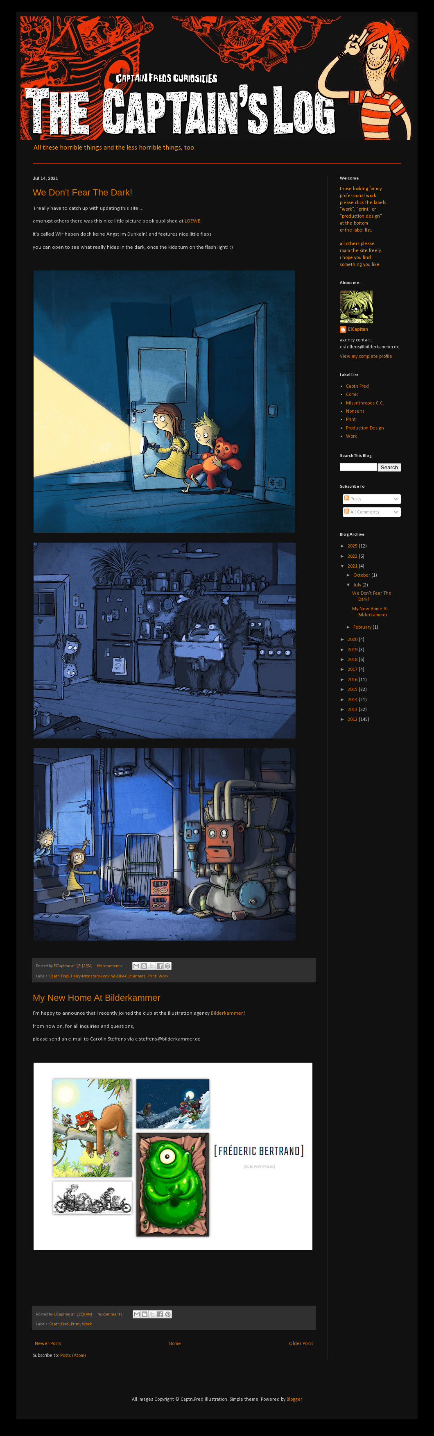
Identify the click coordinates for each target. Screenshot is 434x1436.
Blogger (294, 1399)
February (363, 627)
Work (163, 976)
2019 (353, 650)
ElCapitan (358, 329)
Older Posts (301, 1343)
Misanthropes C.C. (365, 403)
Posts (352, 499)
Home (175, 1343)
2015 (353, 689)
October (362, 575)
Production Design (365, 428)
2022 (353, 556)
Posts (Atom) (73, 1355)
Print (151, 976)
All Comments (361, 512)
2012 (353, 719)
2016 (353, 679)
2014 (353, 700)
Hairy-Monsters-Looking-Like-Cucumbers (108, 976)
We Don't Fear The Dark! (82, 192)
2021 (353, 566)
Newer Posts (48, 1343)
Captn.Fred (59, 976)
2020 (353, 639)
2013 (353, 709)
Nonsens (355, 411)
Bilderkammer (227, 1013)
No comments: (110, 966)
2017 (353, 669)
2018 (353, 659)
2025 (353, 546)
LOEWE (192, 221)
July (357, 585)
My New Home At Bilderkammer (96, 998)
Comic (352, 394)
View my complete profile (366, 356)
